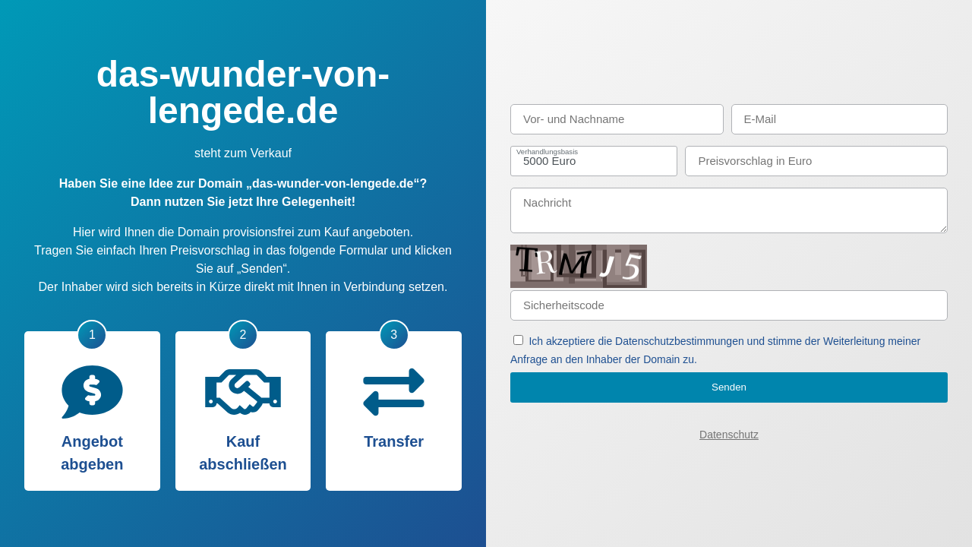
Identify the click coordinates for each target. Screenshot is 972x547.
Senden (729, 387)
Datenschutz (729, 434)
